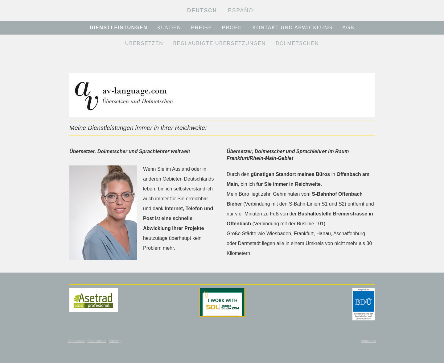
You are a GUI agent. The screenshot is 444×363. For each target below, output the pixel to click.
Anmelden (368, 341)
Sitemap (115, 341)
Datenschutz (96, 341)
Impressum (76, 341)
